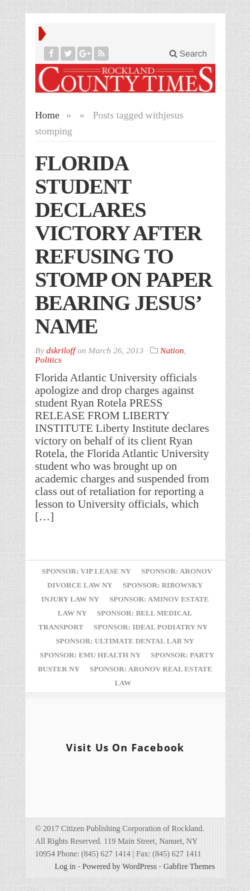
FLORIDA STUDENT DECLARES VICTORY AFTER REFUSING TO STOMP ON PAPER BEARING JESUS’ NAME (124, 244)
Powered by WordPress (120, 866)
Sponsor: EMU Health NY (90, 655)
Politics (48, 360)
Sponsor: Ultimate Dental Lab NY (125, 641)
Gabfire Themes (189, 866)
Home (47, 115)
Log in (65, 866)
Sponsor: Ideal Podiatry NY (150, 627)
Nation (171, 350)
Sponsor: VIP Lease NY (86, 571)
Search (188, 54)
